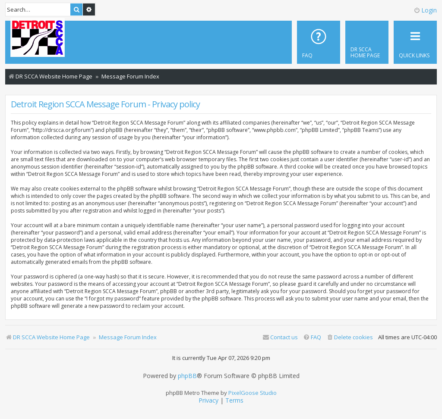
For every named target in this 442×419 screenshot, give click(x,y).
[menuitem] (366, 42)
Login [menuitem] (425, 10)
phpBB (187, 376)
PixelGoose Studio (252, 393)
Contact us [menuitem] (280, 337)
